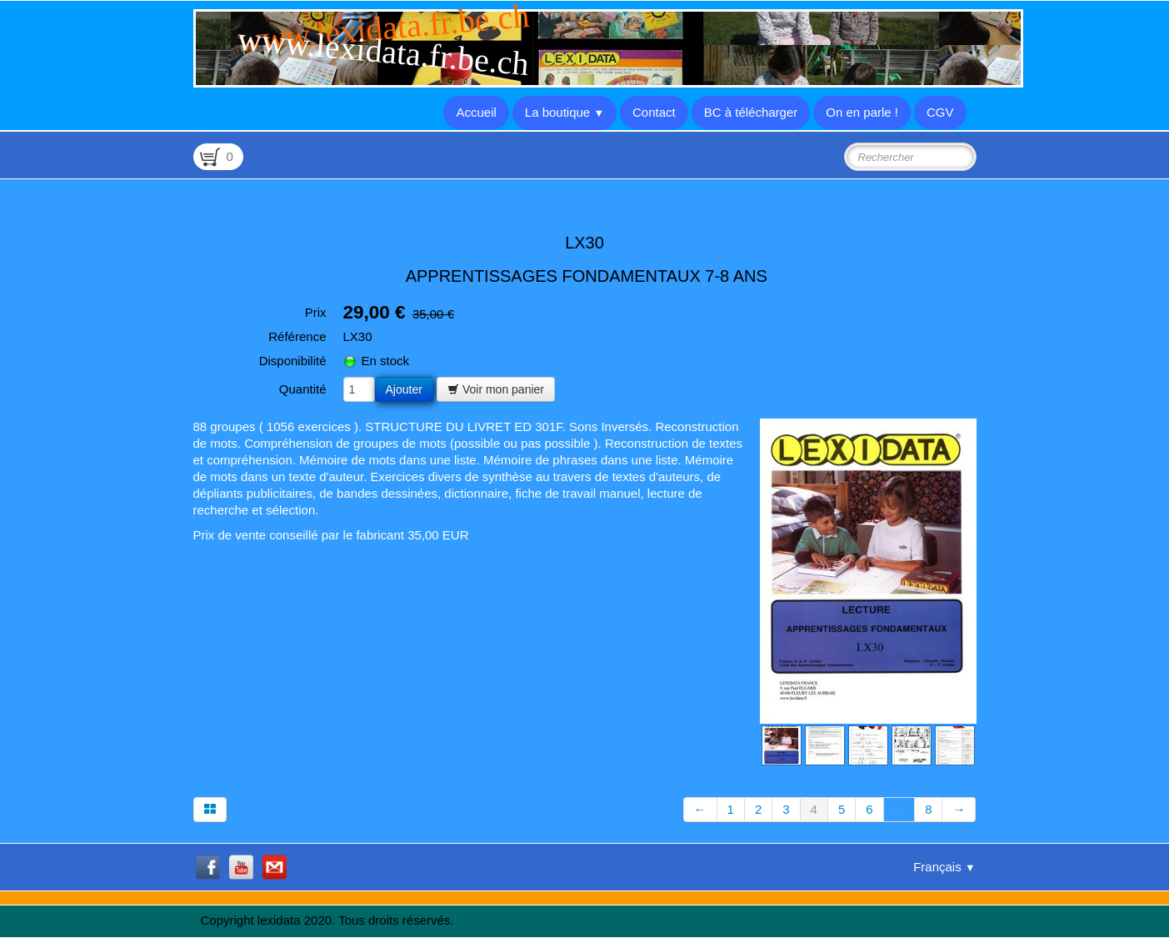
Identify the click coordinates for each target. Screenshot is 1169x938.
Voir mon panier (495, 389)
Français (944, 867)
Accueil (476, 112)
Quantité (303, 389)
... (899, 809)
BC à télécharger (751, 112)
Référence (297, 336)
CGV (940, 112)
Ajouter (404, 389)
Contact (654, 112)
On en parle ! (862, 112)
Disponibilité (293, 361)
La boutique (564, 112)
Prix (316, 312)
